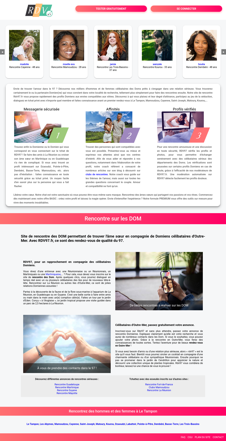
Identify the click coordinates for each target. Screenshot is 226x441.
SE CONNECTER (186, 8)
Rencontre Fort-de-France (159, 384)
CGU (190, 437)
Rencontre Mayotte (67, 393)
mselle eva (68, 64)
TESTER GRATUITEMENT (111, 8)
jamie (113, 64)
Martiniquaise (53, 274)
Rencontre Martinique (67, 387)
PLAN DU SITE (202, 437)
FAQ (183, 437)
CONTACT (218, 437)
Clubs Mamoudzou (159, 387)
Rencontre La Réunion (159, 390)
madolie (24, 64)
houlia (201, 64)
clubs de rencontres (97, 174)
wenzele (157, 64)
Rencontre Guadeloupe (67, 384)
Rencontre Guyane (67, 390)
